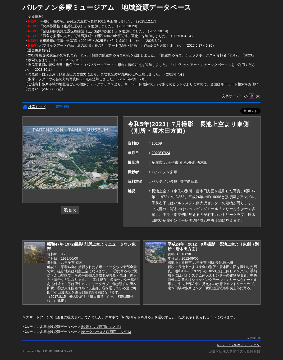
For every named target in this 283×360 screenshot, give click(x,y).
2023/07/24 (161, 153)
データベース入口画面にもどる (106, 332)
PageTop (255, 337)
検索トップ (33, 107)
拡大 (70, 210)
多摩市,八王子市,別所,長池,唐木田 (180, 162)
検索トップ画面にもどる (101, 327)
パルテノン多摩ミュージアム (238, 344)
